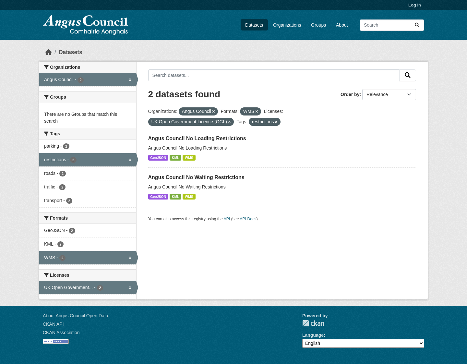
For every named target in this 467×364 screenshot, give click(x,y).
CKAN (313, 323)
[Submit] (417, 25)
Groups (318, 25)
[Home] (48, 52)
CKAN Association (61, 332)
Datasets (254, 25)
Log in (414, 5)
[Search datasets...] (392, 25)
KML (175, 158)
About (342, 25)
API (227, 219)
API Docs (248, 219)
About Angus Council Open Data (75, 315)
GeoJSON (158, 158)
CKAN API (53, 324)
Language (313, 335)
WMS (189, 158)
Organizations (287, 25)
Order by (350, 94)
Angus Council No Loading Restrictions (197, 138)
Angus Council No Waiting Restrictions (196, 177)
